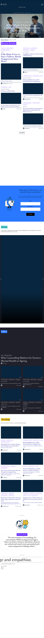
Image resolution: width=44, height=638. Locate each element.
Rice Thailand (4, 566)
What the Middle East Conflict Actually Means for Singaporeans (31, 80)
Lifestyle (25, 104)
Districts (2, 52)
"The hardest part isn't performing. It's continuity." (32, 125)
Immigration (13, 466)
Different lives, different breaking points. (30, 69)
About (2, 567)
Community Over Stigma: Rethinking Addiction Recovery (31, 384)
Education (13, 22)
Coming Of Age (4, 404)
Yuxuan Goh (28, 475)
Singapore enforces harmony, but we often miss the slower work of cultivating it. (10, 474)
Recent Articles (5, 39)
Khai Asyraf (21, 36)
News (10, 39)
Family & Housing (20, 22)
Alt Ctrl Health (26, 52)
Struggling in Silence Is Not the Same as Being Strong (33, 54)
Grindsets (25, 106)
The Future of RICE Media (8, 91)
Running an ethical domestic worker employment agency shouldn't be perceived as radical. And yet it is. (11, 503)
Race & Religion (34, 495)
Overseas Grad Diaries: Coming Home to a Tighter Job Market (31, 469)
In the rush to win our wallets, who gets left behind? (32, 502)
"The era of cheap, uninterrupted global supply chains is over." (32, 96)
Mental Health (11, 379)
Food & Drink (25, 493)
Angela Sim (28, 128)
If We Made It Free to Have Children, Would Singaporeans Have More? (11, 58)
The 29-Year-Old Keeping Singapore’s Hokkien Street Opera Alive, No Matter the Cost (33, 110)
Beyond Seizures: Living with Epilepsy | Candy (11, 383)
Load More (22, 132)
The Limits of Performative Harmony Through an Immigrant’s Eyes (10, 471)
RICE (26, 72)
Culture (14, 39)
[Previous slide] (1, 26)
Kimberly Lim (28, 99)
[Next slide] (42, 26)
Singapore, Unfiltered (5, 89)
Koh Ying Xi (28, 505)
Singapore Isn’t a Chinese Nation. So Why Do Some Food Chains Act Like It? (33, 499)
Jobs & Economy (34, 48)
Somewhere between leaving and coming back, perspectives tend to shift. (31, 473)
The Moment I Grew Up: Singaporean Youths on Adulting (10, 407)
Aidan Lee (5, 477)
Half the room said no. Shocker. (6, 81)
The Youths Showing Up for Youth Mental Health (32, 408)
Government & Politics (28, 22)
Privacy (2, 568)
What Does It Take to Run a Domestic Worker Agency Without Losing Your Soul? (11, 499)
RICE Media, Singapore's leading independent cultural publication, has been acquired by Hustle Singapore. (10, 106)
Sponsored (18, 379)
